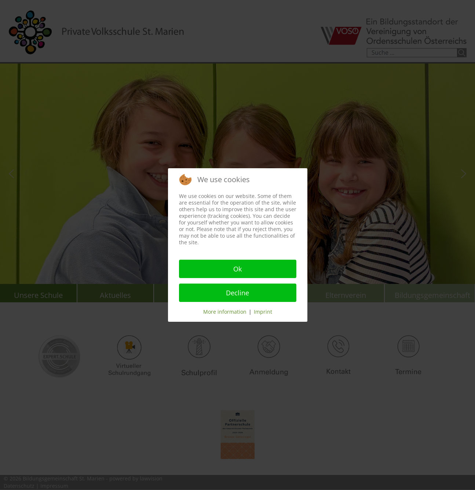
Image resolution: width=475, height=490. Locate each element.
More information (224, 311)
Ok (237, 268)
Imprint (263, 311)
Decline (237, 292)
